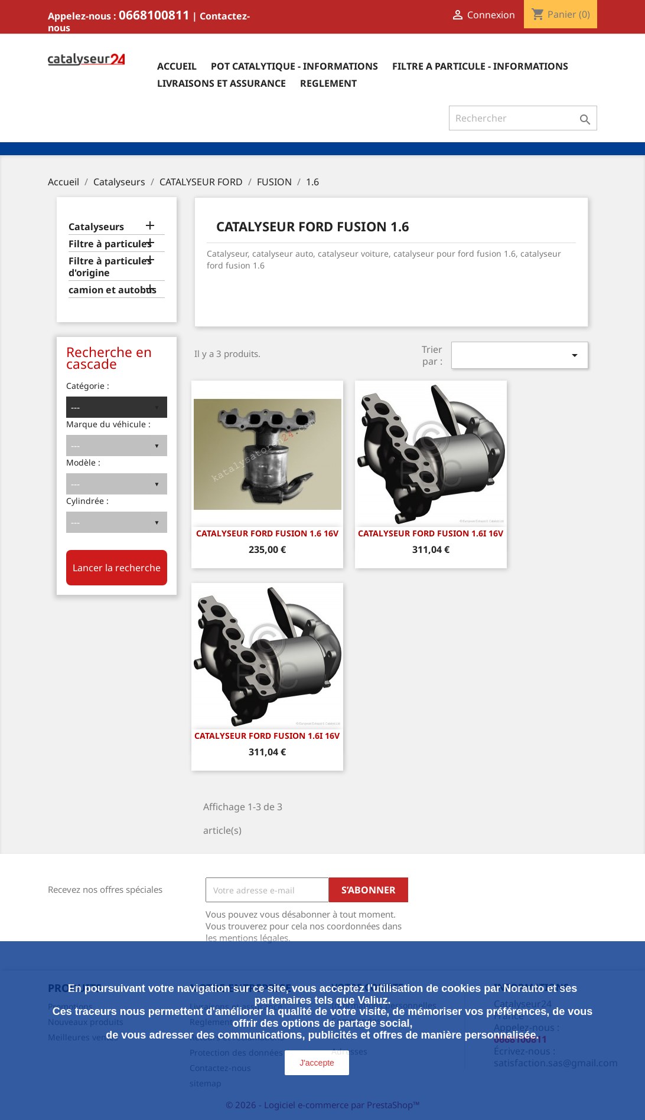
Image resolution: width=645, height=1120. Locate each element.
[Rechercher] (523, 118)
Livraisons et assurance (221, 83)
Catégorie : (87, 385)
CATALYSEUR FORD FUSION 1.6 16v (267, 533)
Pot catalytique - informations (294, 66)
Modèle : (83, 462)
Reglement (328, 83)
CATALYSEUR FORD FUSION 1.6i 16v (430, 533)
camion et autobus (113, 290)
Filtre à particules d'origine (110, 267)
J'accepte (316, 1062)
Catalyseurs (96, 227)
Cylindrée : (87, 500)
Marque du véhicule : (108, 424)
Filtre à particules (110, 244)
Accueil (177, 66)
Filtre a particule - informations (480, 66)
